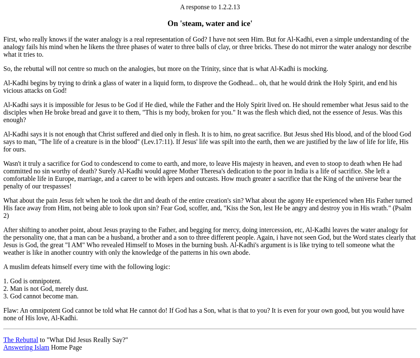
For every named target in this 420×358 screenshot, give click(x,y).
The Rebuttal (20, 339)
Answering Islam (26, 347)
